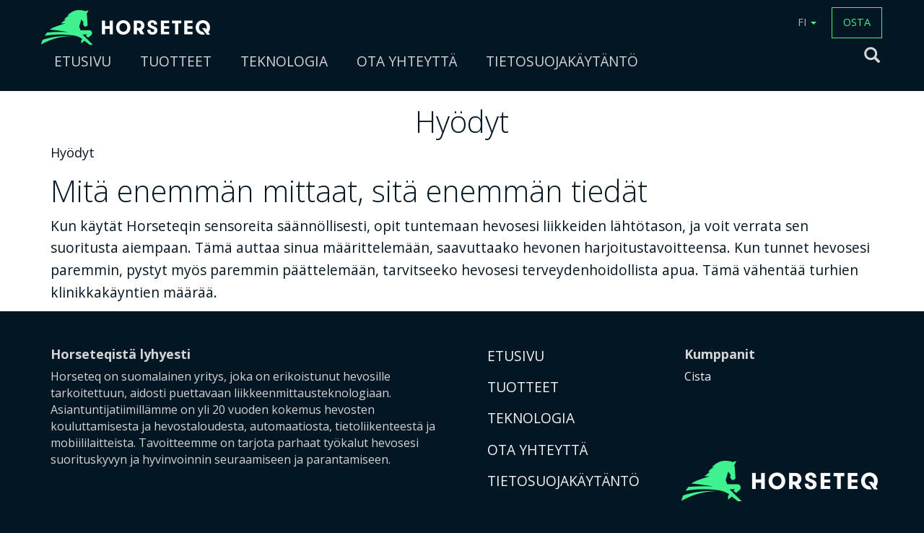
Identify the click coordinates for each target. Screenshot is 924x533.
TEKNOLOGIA (284, 61)
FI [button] (807, 22)
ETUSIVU (82, 61)
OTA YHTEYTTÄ (407, 61)
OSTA (857, 22)
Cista (697, 376)
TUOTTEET (176, 61)
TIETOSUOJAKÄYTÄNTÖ (562, 61)
